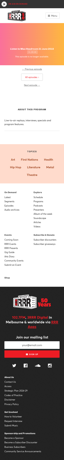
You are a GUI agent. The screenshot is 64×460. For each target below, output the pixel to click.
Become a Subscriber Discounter (20, 442)
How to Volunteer (13, 416)
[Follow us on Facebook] (26, 366)
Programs (38, 201)
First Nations (29, 160)
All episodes (32, 77)
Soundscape (40, 218)
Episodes (9, 205)
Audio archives (11, 209)
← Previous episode (32, 69)
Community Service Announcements (22, 451)
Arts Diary (9, 256)
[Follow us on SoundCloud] (38, 366)
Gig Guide (9, 252)
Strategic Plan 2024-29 (16, 390)
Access (7, 386)
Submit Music (11, 425)
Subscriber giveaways (44, 243)
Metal (50, 167)
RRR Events (10, 243)
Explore (38, 192)
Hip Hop (15, 167)
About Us (9, 377)
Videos (37, 226)
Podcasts (38, 205)
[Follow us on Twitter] (14, 366)
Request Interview (13, 421)
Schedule (38, 197)
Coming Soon (11, 239)
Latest (7, 197)
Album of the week (43, 213)
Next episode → (32, 85)
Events (8, 235)
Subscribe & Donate (44, 235)
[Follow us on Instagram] (50, 366)
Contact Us (10, 381)
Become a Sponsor (14, 437)
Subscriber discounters (45, 239)
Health (48, 160)
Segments (9, 201)
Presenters (39, 209)
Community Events (14, 260)
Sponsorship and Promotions (19, 433)
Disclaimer (9, 399)
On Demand (10, 192)
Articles (37, 222)
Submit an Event (12, 264)
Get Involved (11, 412)
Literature (33, 167)
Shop (7, 277)
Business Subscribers (14, 446)
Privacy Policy (11, 404)
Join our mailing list (32, 337)
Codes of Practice (13, 395)
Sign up (32, 354)
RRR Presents (11, 248)
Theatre (32, 175)
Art (13, 160)
